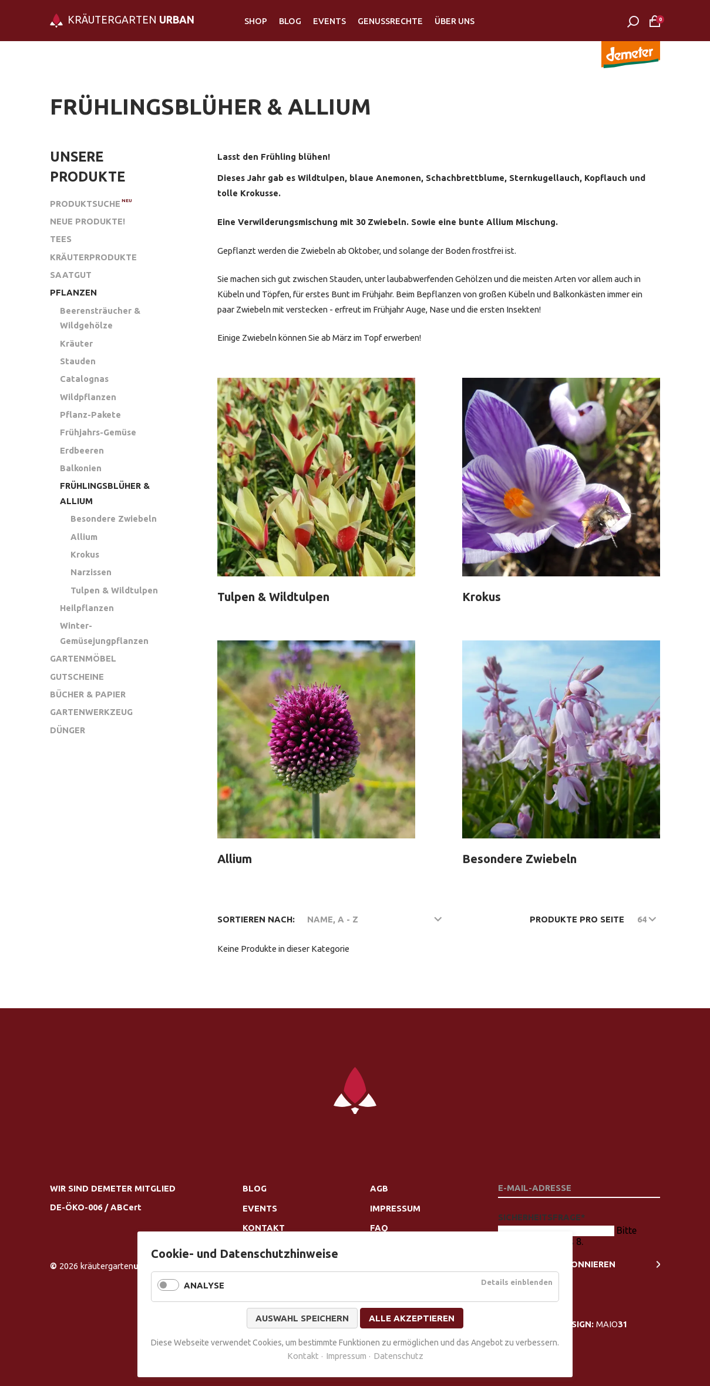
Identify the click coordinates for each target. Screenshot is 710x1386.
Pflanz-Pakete (90, 415)
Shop (255, 21)
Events (329, 21)
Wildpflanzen (88, 397)
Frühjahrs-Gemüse (98, 432)
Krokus (84, 554)
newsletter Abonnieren (556, 1264)
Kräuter (76, 343)
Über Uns (455, 21)
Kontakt (264, 1228)
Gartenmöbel (83, 658)
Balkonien (81, 468)
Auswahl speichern (302, 1318)
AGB (379, 1188)
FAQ (379, 1228)
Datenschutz (398, 1356)
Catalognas (84, 379)
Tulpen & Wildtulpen (114, 590)
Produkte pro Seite (577, 919)
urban (119, 1266)
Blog (290, 21)
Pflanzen (73, 292)
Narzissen (91, 572)
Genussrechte (390, 21)
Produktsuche (85, 204)
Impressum (395, 1208)
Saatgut (71, 275)
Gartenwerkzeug (91, 712)
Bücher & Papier (88, 694)
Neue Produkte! (87, 221)
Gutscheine (77, 677)
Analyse (204, 1285)
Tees (61, 239)
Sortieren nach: (256, 919)
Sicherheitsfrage (541, 1217)
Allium (83, 537)
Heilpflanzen (87, 608)
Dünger (67, 730)
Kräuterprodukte (93, 257)
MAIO (611, 1324)
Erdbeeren (82, 450)
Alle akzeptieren (412, 1318)
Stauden (78, 361)
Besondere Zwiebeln (113, 518)
